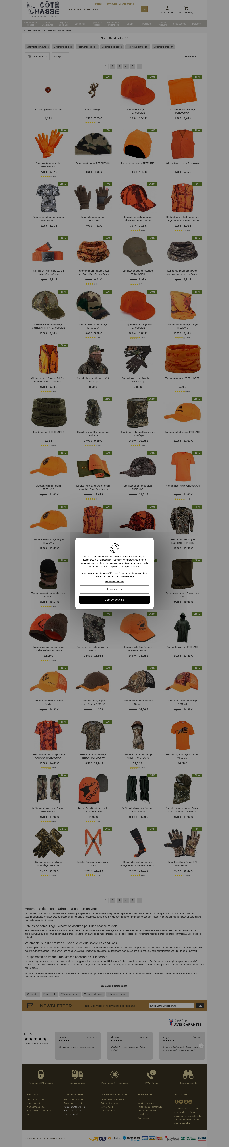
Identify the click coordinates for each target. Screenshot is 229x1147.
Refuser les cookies (114, 581)
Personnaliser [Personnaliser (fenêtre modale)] (114, 589)
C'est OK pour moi (114, 599)
